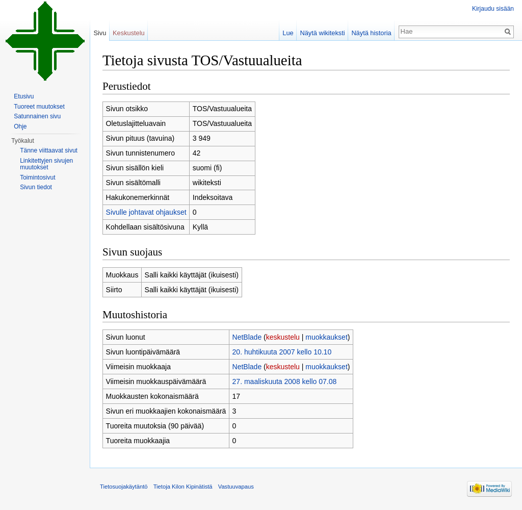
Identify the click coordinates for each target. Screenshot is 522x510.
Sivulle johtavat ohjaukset (146, 212)
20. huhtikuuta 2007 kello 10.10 (282, 352)
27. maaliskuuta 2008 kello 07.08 (284, 381)
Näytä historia (371, 33)
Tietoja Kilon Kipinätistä (183, 486)
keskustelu (283, 337)
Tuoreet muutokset (39, 106)
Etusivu (24, 96)
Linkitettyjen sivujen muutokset (46, 164)
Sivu (99, 33)
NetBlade (247, 337)
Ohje (20, 126)
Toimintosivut (37, 177)
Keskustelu (129, 33)
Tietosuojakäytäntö (124, 486)
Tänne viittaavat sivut (48, 150)
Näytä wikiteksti (322, 33)
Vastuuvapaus (236, 486)
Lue (287, 33)
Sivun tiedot (36, 187)
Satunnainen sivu (37, 116)
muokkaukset (326, 337)
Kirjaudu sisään (493, 8)
